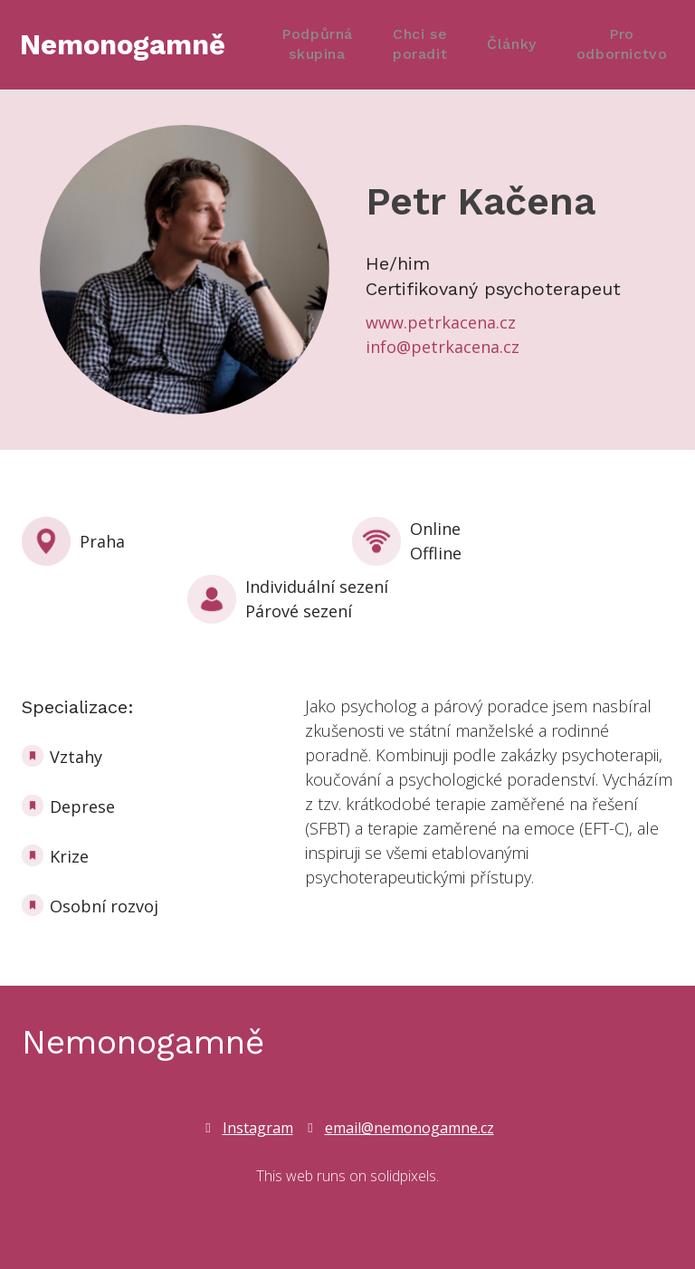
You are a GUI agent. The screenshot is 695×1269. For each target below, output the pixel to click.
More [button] (631, 44)
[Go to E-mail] (399, 1128)
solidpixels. (404, 1176)
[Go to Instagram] (247, 1128)
